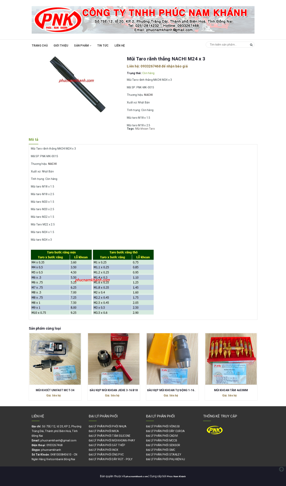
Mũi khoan (141, 128)
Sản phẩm (82, 45)
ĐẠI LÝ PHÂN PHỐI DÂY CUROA (165, 431)
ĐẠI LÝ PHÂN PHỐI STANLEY (163, 454)
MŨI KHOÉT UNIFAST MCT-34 (55, 390)
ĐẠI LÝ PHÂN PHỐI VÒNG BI (163, 426)
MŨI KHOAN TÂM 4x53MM (231, 390)
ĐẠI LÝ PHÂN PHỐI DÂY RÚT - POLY (111, 459)
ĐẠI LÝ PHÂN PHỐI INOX (103, 449)
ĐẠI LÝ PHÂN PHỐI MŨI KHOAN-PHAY (112, 440)
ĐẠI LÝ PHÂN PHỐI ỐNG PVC (106, 454)
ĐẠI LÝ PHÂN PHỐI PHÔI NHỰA (108, 426)
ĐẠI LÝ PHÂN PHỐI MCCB (161, 440)
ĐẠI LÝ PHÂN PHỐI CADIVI (162, 435)
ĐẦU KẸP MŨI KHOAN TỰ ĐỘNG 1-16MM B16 (176, 390)
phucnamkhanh (51, 449)
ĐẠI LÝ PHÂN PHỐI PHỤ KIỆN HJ (165, 459)
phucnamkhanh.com (135, 476)
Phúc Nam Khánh (179, 476)
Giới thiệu (61, 45)
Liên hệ (120, 45)
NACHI (148, 94)
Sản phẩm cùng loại (45, 328)
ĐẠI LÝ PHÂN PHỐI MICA (104, 431)
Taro (152, 128)
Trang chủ (40, 45)
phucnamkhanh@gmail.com (58, 440)
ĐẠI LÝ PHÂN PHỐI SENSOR (163, 445)
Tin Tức (103, 45)
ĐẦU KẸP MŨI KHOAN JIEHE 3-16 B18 (113, 390)
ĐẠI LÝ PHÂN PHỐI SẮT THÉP (107, 445)
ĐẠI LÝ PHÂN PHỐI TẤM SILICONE (109, 435)
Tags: (131, 128)
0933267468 (151, 66)
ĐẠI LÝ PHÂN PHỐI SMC (160, 449)
